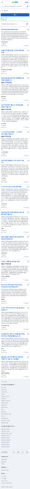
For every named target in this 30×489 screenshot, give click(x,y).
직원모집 (3, 398)
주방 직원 (3, 389)
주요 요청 (5, 381)
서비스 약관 (4, 480)
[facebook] (13, 452)
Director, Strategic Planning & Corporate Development (11, 286)
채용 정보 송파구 (5, 438)
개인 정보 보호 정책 (6, 483)
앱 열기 (27, 2)
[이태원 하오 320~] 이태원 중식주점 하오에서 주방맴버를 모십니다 (13, 335)
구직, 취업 (3, 478)
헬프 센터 (3, 461)
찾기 (15, 15)
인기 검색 (3, 476)
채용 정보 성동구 (5, 446)
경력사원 (3, 411)
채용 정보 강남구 (5, 429)
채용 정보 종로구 (5, 444)
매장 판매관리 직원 (6, 414)
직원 (2, 409)
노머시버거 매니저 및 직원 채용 (11, 186)
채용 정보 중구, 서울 (6, 433)
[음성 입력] (27, 6)
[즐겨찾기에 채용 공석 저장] (28, 29)
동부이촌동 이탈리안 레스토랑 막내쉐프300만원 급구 (12, 238)
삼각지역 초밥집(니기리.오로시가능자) (12, 161)
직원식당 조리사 (5, 396)
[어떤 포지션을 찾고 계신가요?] (15, 6)
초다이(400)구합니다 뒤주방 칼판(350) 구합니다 (12, 106)
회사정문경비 (4, 418)
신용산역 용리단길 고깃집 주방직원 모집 (12, 51)
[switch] (27, 24)
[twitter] (22, 452)
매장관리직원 (4, 422)
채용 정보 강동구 (5, 442)
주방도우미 (4, 405)
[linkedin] (27, 452)
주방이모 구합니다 (6, 400)
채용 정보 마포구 (5, 435)
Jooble (10, 487)
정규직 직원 (4, 407)
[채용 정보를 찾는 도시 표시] (15, 11)
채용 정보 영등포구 (6, 440)
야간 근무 (3, 387)
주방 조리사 (4, 391)
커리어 (3, 463)
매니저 (3, 416)
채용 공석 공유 (5, 470)
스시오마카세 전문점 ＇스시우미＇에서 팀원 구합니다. (12, 133)
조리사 (3, 394)
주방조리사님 (4, 403)
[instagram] (18, 452)
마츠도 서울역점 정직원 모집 (10, 261)
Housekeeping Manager (9, 29)
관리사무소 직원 (5, 420)
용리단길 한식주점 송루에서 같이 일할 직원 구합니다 (12, 213)
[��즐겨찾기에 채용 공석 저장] (28, 160)
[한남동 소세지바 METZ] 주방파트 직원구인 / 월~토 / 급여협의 (12, 358)
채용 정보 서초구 (5, 431)
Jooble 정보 (4, 459)
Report (26, 45)
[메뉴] (2, 2)
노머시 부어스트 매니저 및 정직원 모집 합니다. (12, 309)
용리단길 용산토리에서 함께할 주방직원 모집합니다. (12, 79)
